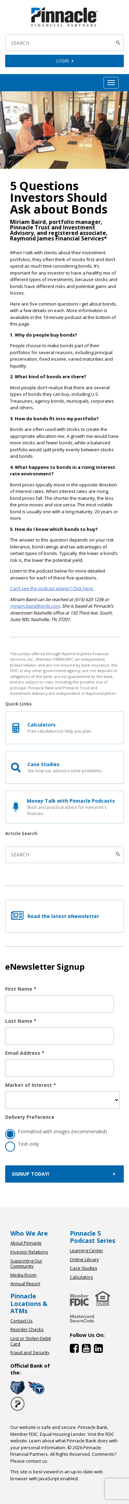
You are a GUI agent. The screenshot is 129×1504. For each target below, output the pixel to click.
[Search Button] (119, 42)
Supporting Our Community (26, 1263)
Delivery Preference (29, 1117)
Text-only (22, 1145)
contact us (36, 1461)
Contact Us (21, 1321)
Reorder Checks (27, 1329)
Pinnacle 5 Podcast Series (92, 1237)
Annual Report (25, 1283)
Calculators (81, 1277)
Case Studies (83, 1268)
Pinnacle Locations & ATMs (28, 1303)
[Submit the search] (119, 854)
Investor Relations (29, 1252)
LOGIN (64, 61)
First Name (20, 989)
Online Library (84, 1259)
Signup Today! (64, 1174)
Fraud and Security (30, 1352)
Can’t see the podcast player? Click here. (52, 588)
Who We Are (29, 1233)
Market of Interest (30, 1085)
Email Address (24, 1053)
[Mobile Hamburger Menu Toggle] (111, 83)
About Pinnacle (26, 1243)
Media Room (23, 1275)
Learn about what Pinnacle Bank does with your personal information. (64, 1444)
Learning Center (86, 1250)
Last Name (20, 1021)
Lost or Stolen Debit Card (30, 1341)
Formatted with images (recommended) (56, 1132)
